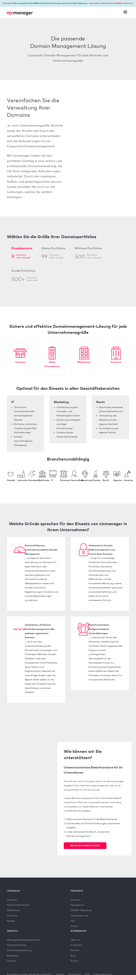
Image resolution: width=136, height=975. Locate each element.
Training (11, 960)
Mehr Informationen (85, 845)
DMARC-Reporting (81, 910)
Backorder (12, 955)
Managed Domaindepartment (23, 939)
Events (74, 960)
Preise (74, 926)
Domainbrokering (16, 944)
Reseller (11, 920)
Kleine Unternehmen (18, 904)
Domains (75, 899)
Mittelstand (83, 362)
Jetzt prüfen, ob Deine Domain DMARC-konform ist (111, 3)
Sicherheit (76, 944)
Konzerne (116, 362)
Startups (20, 362)
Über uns (75, 939)
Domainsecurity (79, 915)
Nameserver (77, 904)
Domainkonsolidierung (19, 950)
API (73, 920)
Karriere (75, 950)
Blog (73, 955)
